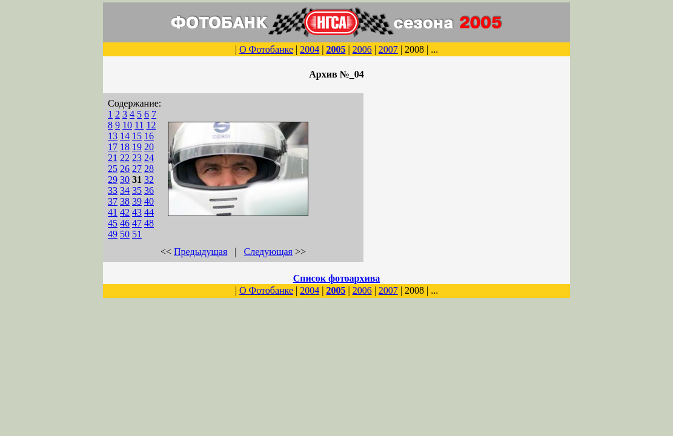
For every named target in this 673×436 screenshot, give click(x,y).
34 (125, 190)
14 (125, 136)
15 (137, 136)
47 (137, 223)
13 (113, 136)
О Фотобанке (266, 49)
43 (137, 212)
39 (137, 201)
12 (151, 125)
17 (113, 147)
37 (113, 201)
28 (149, 169)
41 (113, 212)
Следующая (268, 251)
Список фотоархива (336, 278)
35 (137, 190)
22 (125, 158)
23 (137, 158)
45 (113, 223)
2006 (362, 49)
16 (149, 136)
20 (149, 147)
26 (125, 169)
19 (137, 147)
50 (125, 234)
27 (137, 169)
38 (125, 201)
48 (149, 223)
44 (149, 212)
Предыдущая (200, 251)
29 (113, 179)
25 (113, 169)
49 (113, 234)
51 (137, 234)
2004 (309, 49)
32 (149, 179)
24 (149, 158)
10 (127, 125)
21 (113, 158)
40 (149, 201)
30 (125, 179)
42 (125, 212)
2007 (388, 49)
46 (125, 223)
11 (139, 125)
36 (149, 190)
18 (125, 147)
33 (113, 190)
